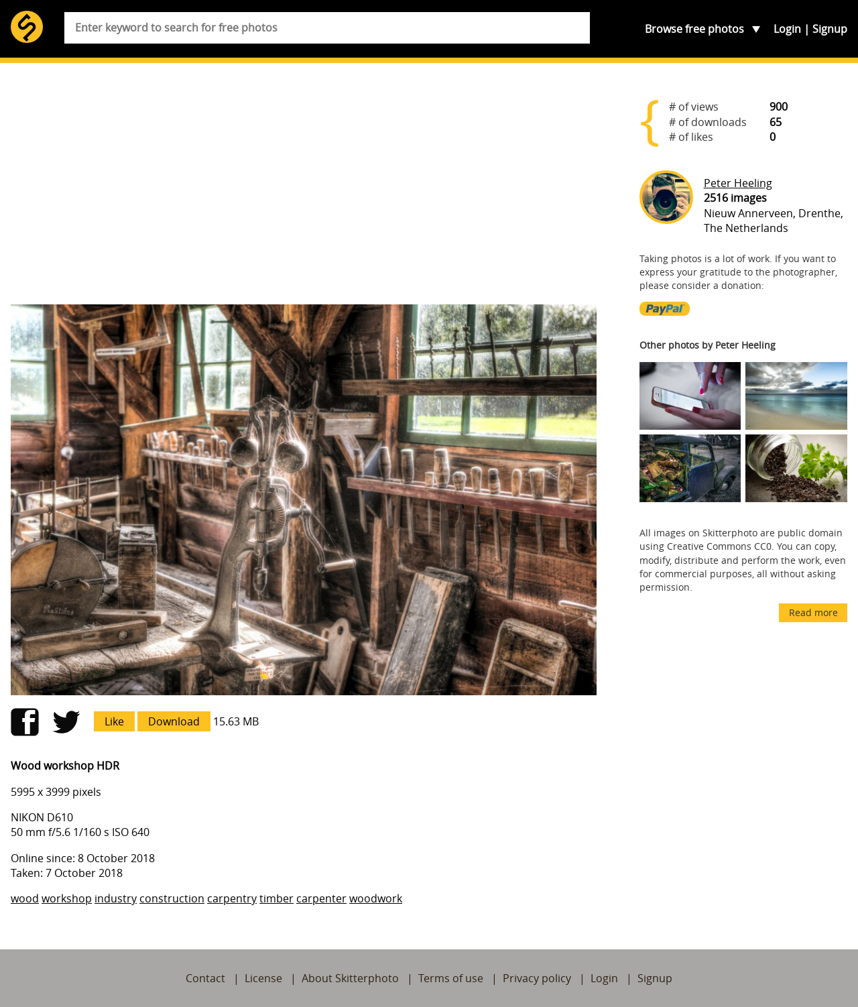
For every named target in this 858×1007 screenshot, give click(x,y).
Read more (813, 612)
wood (25, 898)
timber (276, 898)
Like (114, 721)
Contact (205, 978)
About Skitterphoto (350, 978)
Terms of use (450, 978)
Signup (829, 28)
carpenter (321, 898)
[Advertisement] (304, 189)
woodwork (375, 898)
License (263, 978)
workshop (67, 898)
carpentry (232, 898)
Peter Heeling (738, 183)
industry (116, 898)
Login (787, 28)
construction (171, 898)
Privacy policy (537, 978)
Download (174, 721)
